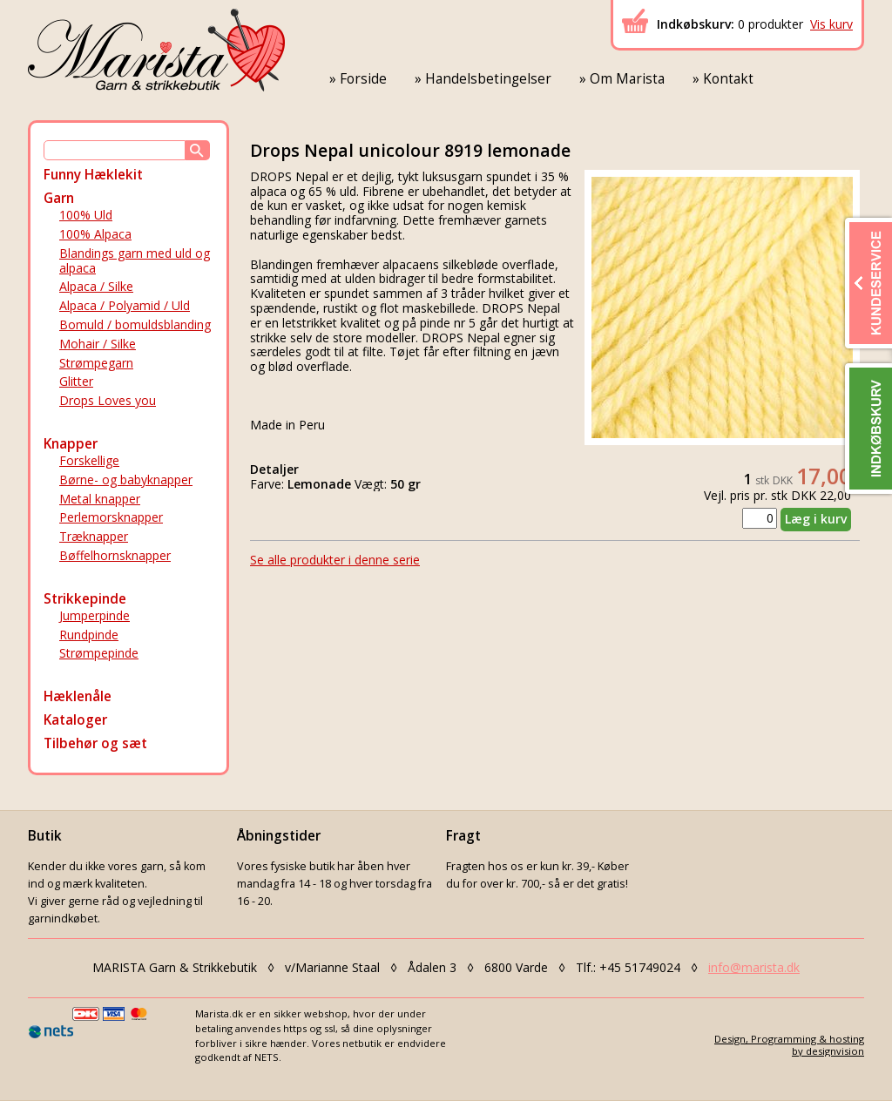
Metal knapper (99, 498)
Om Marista (627, 79)
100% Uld (85, 214)
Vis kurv (831, 24)
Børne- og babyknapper (126, 479)
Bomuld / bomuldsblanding (135, 324)
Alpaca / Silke (96, 286)
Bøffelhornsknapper (115, 555)
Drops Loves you (107, 400)
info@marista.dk (754, 967)
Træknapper (93, 536)
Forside (363, 79)
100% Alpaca (95, 234)
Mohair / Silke (97, 343)
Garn (59, 198)
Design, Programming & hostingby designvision (789, 1044)
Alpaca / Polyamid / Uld (124, 305)
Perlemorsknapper (111, 517)
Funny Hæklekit (93, 174)
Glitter (76, 381)
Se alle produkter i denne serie (335, 559)
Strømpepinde (99, 653)
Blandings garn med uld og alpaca (134, 260)
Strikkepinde (85, 599)
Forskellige (89, 460)
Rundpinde (88, 634)
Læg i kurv (816, 518)
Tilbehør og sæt (95, 743)
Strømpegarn (96, 363)
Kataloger (75, 720)
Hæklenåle (78, 696)
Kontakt (728, 79)
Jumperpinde (94, 615)
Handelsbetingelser (488, 79)
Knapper (71, 444)
